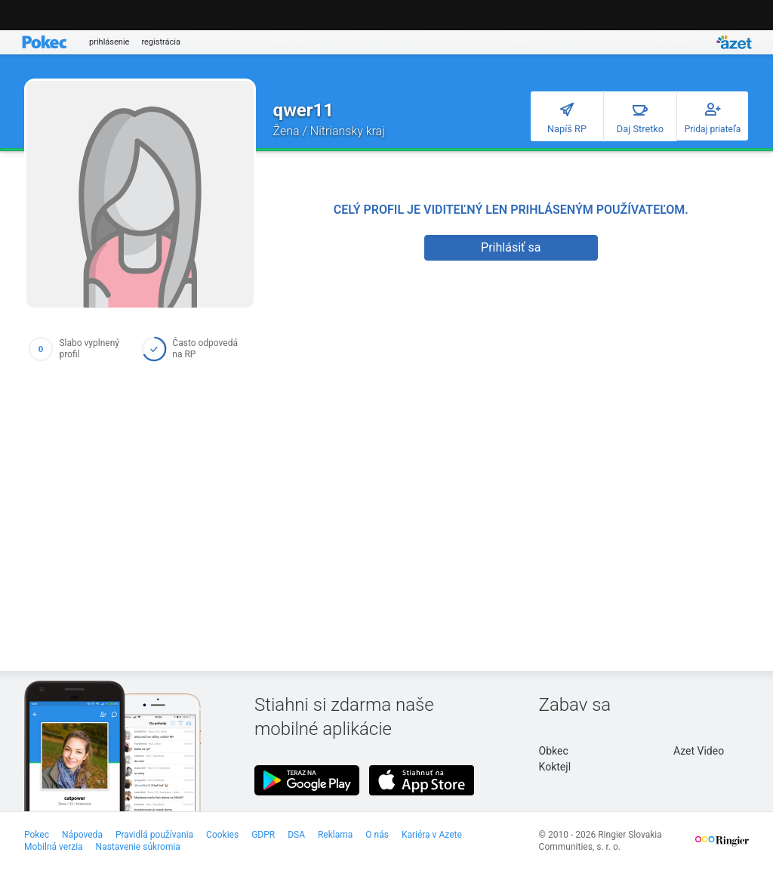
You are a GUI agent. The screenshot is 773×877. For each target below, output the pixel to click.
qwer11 (303, 110)
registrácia (160, 42)
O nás (377, 834)
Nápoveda (82, 834)
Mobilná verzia (53, 846)
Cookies (222, 834)
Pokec (36, 834)
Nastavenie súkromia (138, 846)
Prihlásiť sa (510, 247)
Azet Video (698, 751)
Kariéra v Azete (432, 834)
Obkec (553, 751)
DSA (296, 834)
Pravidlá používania (154, 834)
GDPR (263, 834)
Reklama (335, 834)
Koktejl (555, 767)
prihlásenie (109, 42)
